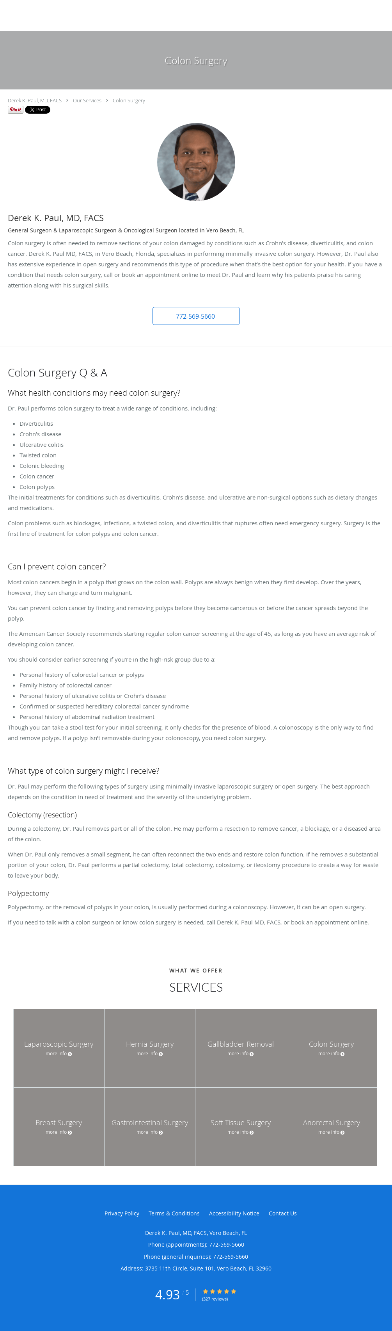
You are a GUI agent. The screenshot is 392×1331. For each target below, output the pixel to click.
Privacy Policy (122, 1213)
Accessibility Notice (234, 1213)
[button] (196, 316)
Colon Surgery (129, 100)
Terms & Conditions (174, 1213)
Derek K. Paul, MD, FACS (35, 100)
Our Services (87, 100)
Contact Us (283, 1213)
